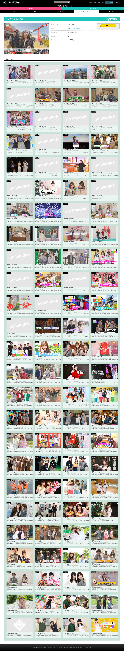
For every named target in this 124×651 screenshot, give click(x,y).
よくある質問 (87, 647)
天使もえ (70, 28)
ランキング (12, 11)
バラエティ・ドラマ (87, 11)
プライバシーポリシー (54, 647)
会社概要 (35, 647)
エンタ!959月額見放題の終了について (62, 6)
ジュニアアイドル (111, 11)
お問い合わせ (43, 647)
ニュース (37, 11)
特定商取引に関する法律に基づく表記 (71, 647)
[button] (47, 25)
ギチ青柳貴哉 (76, 28)
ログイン (108, 25)
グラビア (62, 11)
